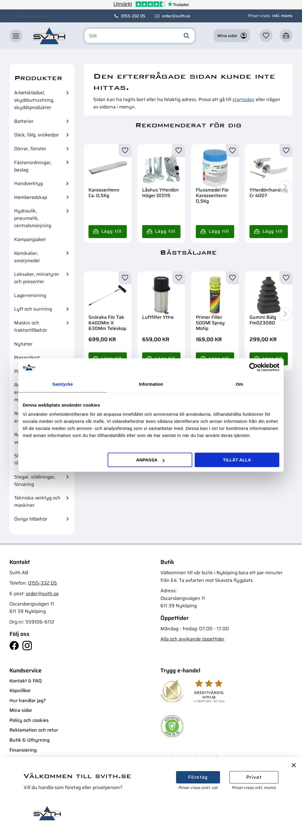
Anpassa (150, 459)
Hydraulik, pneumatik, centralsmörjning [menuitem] (32, 218)
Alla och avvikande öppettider (192, 639)
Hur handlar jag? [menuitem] (27, 700)
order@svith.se (176, 16)
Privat (254, 777)
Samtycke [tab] (62, 384)
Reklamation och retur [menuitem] (33, 730)
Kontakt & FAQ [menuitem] (25, 680)
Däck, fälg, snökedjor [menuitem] (36, 134)
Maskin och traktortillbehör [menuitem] (30, 326)
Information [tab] (151, 384)
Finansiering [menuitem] (23, 750)
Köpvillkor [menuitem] (20, 690)
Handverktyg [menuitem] (28, 183)
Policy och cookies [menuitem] (29, 720)
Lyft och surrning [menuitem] (33, 309)
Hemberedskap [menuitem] (30, 197)
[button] (15, 35)
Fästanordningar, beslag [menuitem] (33, 166)
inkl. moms (282, 15)
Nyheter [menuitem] (23, 344)
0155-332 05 (133, 16)
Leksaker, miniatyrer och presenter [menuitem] (36, 277)
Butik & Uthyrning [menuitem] (29, 740)
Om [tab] (239, 384)
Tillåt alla (237, 459)
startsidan (243, 99)
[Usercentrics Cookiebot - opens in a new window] (253, 367)
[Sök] (186, 36)
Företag (198, 777)
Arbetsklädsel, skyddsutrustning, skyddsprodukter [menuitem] (34, 100)
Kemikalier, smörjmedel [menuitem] (27, 257)
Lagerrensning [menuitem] (30, 295)
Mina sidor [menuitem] (20, 710)
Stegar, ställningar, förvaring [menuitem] (34, 480)
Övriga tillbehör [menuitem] (30, 519)
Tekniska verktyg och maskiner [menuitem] (37, 501)
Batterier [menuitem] (24, 121)
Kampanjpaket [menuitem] (30, 239)
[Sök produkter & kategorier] (139, 36)
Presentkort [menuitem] (27, 357)
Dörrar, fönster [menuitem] (30, 148)
